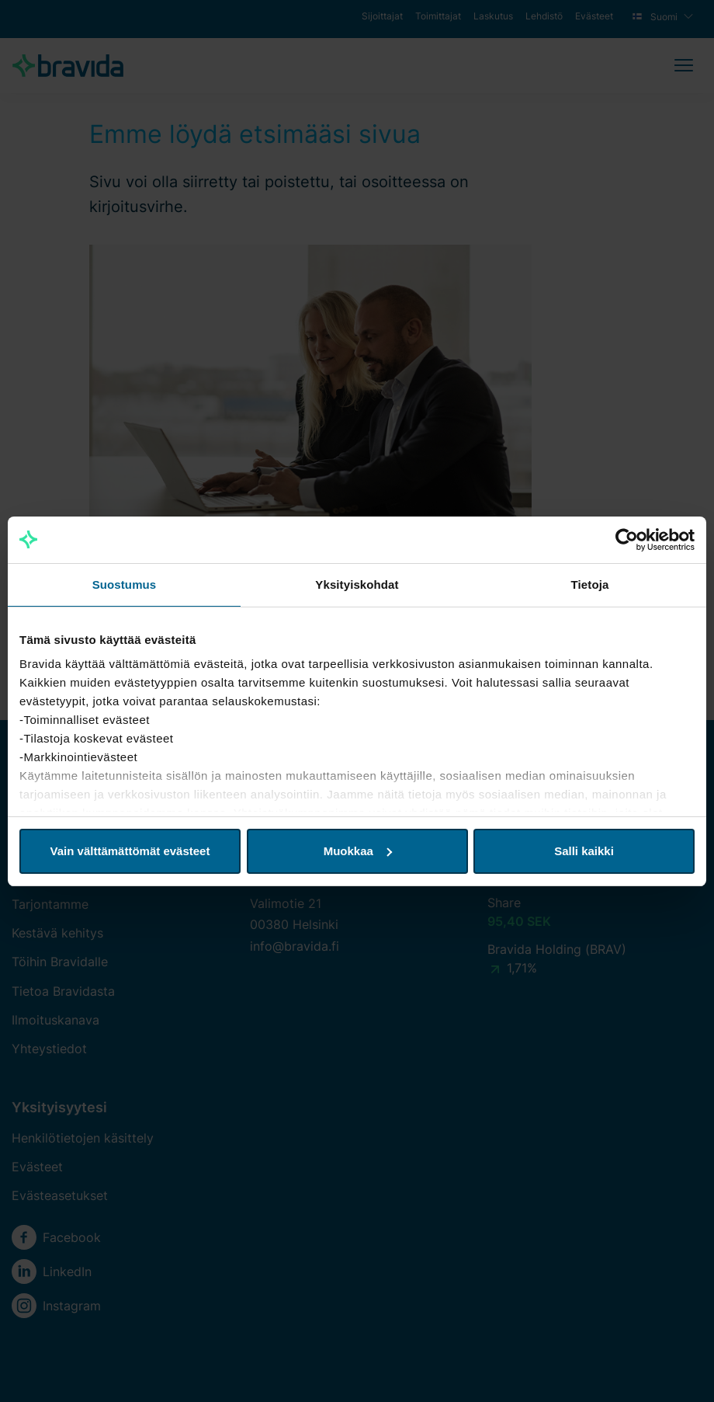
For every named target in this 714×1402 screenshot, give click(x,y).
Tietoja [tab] (590, 584)
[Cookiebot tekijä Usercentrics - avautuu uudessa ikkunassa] (627, 539)
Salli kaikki (584, 851)
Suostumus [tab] (124, 584)
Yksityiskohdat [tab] (356, 584)
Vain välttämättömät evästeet (130, 851)
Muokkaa (358, 851)
